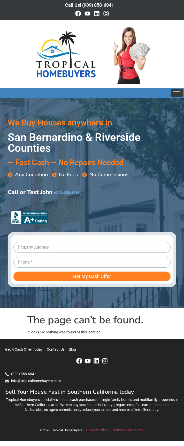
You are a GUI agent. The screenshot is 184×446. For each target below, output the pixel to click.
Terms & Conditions (128, 430)
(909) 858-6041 (67, 193)
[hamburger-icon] (177, 93)
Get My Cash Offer (92, 276)
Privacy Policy (97, 430)
